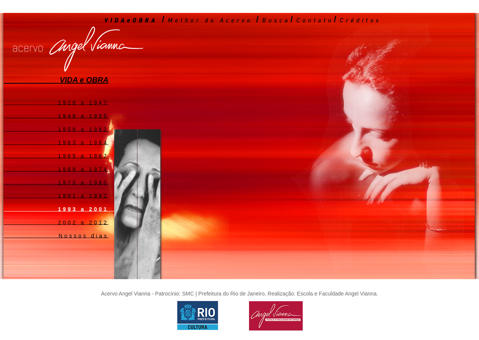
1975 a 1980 (83, 182)
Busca (275, 19)
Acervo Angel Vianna (125, 45)
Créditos (360, 19)
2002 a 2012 (83, 222)
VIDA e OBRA (130, 19)
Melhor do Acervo (210, 19)
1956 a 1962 (83, 129)
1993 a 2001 (83, 208)
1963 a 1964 (83, 142)
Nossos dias (84, 235)
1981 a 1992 (83, 195)
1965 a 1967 (83, 155)
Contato (314, 19)
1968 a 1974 (83, 169)
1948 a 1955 (83, 115)
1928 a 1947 (83, 102)
